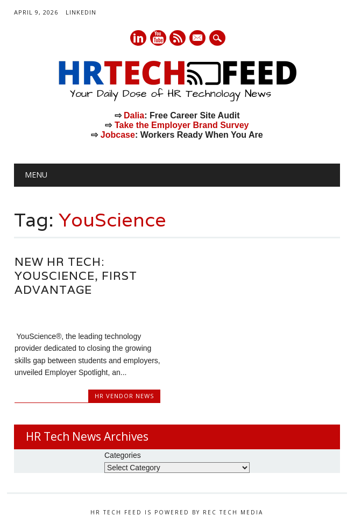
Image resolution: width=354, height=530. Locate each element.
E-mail (198, 39)
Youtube (158, 38)
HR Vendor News (124, 396)
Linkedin (138, 38)
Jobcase (118, 134)
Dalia (134, 115)
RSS (177, 38)
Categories (122, 455)
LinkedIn (81, 12)
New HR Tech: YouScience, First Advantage (76, 276)
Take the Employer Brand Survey (182, 125)
